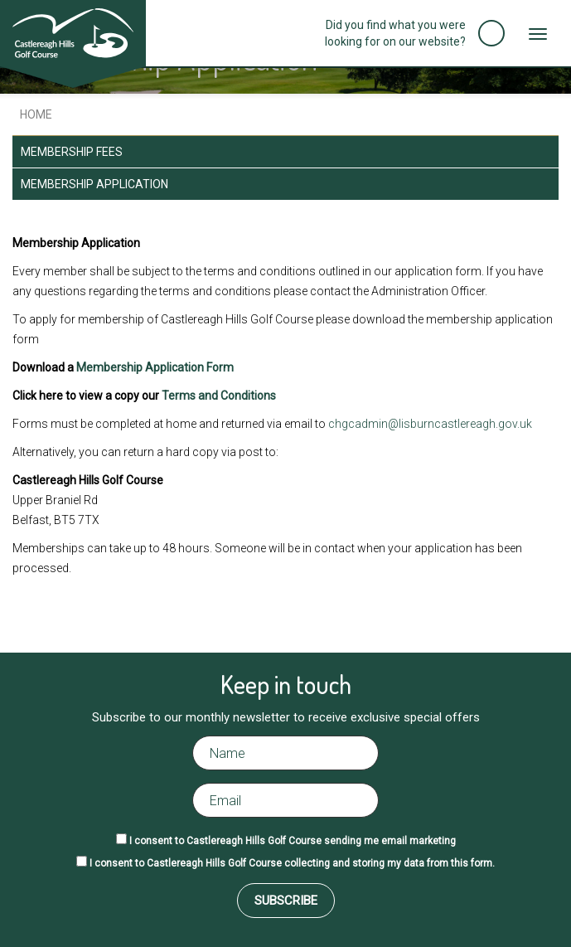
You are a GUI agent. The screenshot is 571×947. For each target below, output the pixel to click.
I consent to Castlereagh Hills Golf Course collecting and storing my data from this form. (292, 863)
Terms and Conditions (219, 395)
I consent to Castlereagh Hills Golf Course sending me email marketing (292, 841)
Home (34, 114)
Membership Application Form (155, 367)
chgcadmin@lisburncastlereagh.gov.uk (430, 423)
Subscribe (285, 900)
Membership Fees (72, 151)
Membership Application (94, 184)
